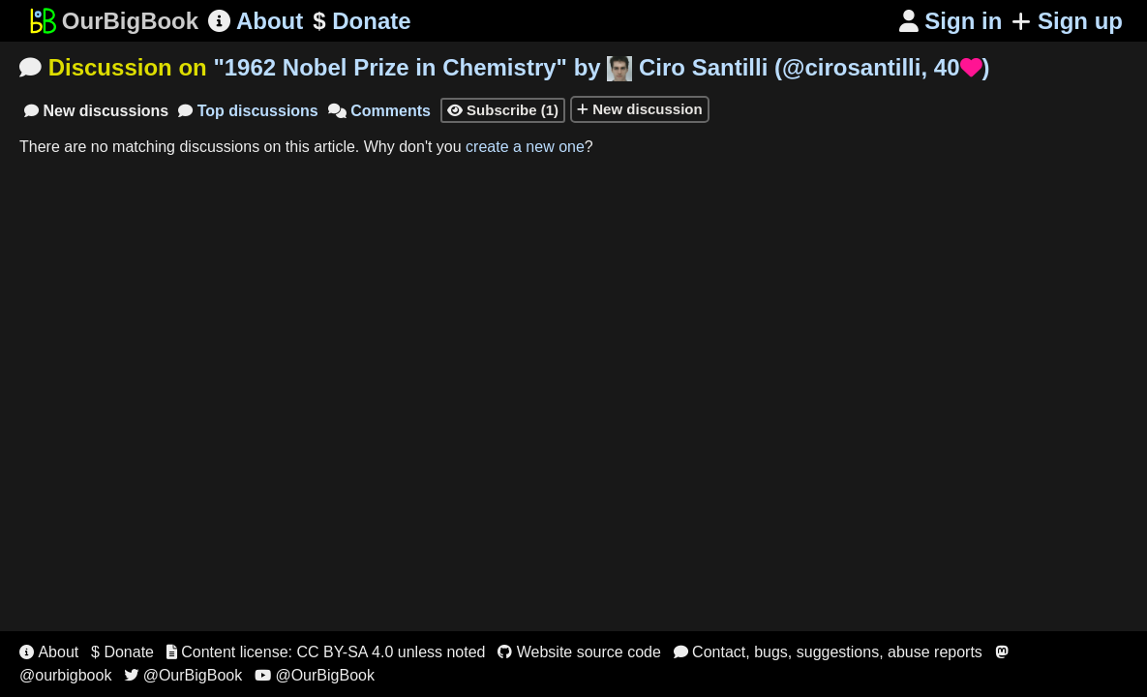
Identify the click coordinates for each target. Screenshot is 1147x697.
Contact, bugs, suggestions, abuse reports (828, 652)
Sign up (1067, 21)
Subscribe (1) (502, 110)
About (255, 21)
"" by (601, 67)
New (96, 111)
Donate (361, 21)
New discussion (640, 109)
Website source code (579, 652)
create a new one (525, 146)
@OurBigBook (183, 675)
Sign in (951, 21)
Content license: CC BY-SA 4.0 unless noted (326, 652)
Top (248, 111)
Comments (379, 111)
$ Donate (122, 652)
